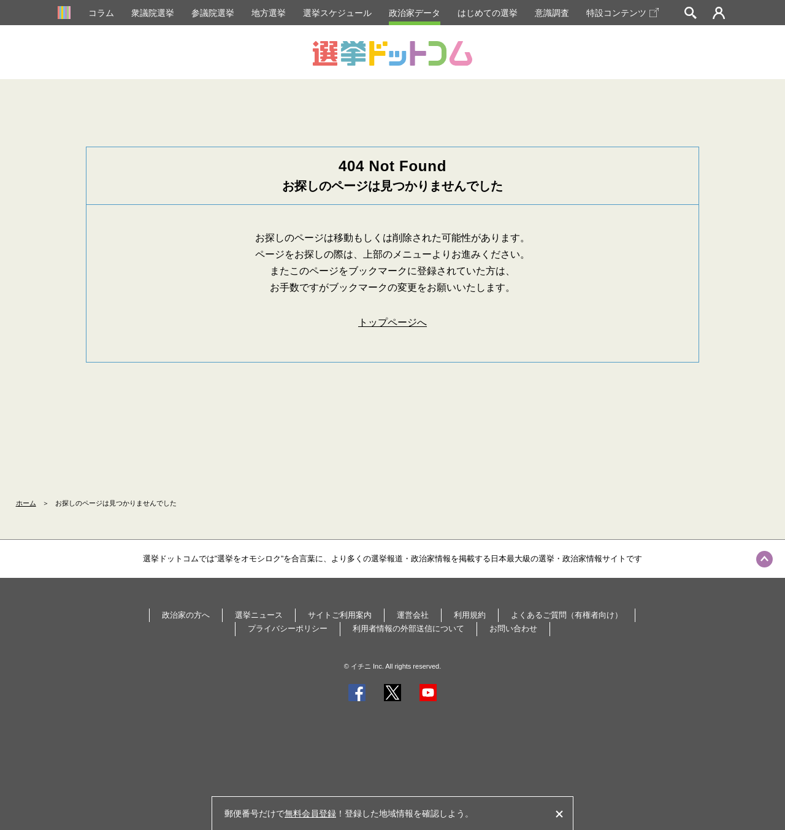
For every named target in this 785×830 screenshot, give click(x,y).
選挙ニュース (259, 615)
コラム (101, 13)
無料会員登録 (310, 813)
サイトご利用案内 (340, 615)
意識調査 (552, 13)
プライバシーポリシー (287, 628)
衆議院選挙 (152, 13)
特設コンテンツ (622, 13)
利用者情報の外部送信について (408, 628)
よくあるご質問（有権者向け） (566, 615)
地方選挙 (268, 13)
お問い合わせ (513, 628)
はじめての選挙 (488, 13)
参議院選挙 (212, 13)
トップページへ (392, 322)
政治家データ (414, 13)
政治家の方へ (186, 615)
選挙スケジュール (337, 13)
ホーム (26, 503)
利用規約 (470, 615)
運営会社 (413, 615)
